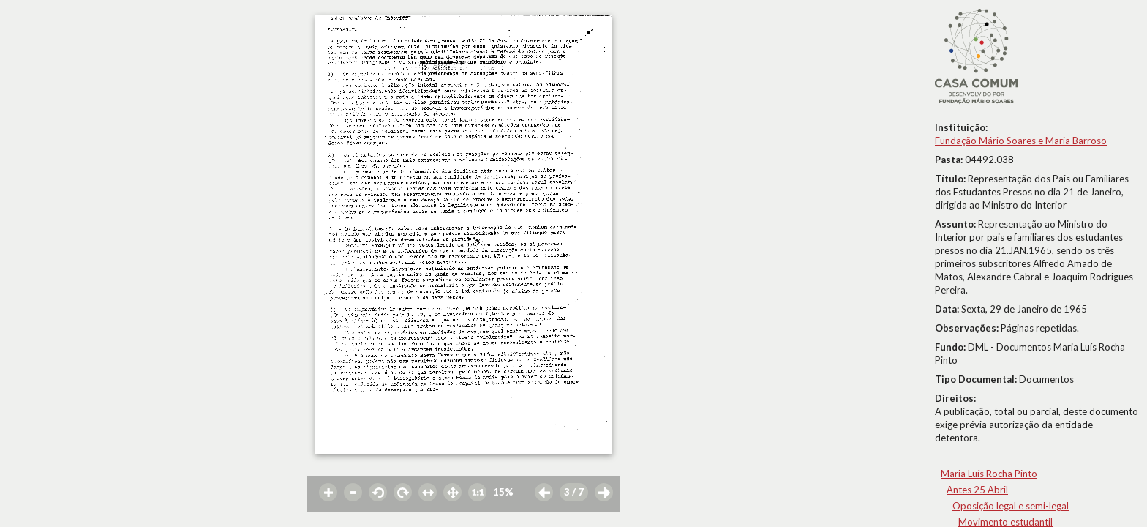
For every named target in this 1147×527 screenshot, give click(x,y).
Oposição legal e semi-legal (1010, 506)
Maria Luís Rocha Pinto (989, 473)
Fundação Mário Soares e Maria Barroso (1021, 140)
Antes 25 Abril (977, 490)
